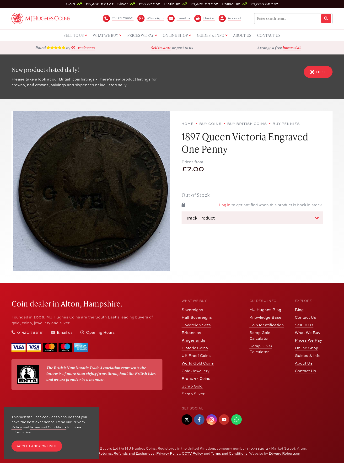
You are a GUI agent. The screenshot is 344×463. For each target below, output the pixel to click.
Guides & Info (308, 355)
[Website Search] (326, 18)
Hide (318, 72)
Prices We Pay (308, 340)
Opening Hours (100, 332)
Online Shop (306, 347)
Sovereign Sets (196, 325)
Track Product (252, 218)
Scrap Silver (193, 393)
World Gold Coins (198, 363)
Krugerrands (193, 340)
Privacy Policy (168, 453)
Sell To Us (304, 325)
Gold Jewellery (196, 370)
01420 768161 (30, 332)
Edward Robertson (284, 453)
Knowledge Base (265, 317)
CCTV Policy (192, 453)
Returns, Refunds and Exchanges (126, 453)
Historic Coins (195, 347)
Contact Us (305, 317)
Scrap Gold (192, 386)
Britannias (191, 332)
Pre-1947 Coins (196, 378)
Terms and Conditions (229, 453)
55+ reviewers (83, 47)
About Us (303, 363)
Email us (65, 332)
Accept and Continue (37, 446)
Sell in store (161, 47)
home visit (292, 47)
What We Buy (307, 332)
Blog (299, 309)
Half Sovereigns (197, 317)
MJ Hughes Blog (265, 309)
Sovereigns (192, 309)
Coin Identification (266, 325)
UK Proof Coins (196, 355)
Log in (225, 204)
